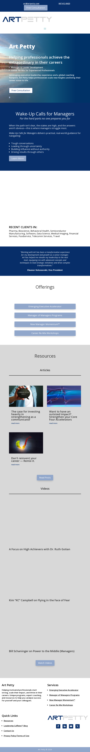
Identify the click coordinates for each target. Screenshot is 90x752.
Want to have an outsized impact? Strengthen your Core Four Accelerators (63, 415)
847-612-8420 (64, 3)
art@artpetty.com (31, 3)
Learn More (17, 158)
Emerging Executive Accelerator (45, 306)
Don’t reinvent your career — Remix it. (23, 459)
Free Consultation (35, 7)
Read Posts (45, 477)
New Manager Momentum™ (45, 324)
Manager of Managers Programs (45, 315)
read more (15, 423)
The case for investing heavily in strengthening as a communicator (25, 415)
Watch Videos (45, 662)
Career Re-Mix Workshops (45, 333)
